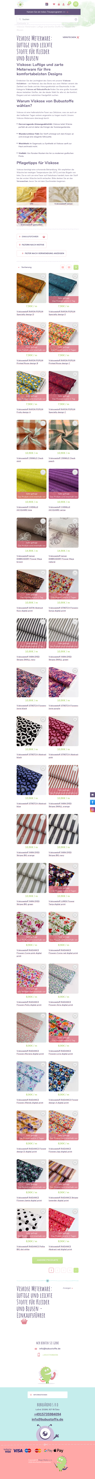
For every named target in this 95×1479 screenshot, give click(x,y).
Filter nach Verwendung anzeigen (43, 253)
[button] (37, 267)
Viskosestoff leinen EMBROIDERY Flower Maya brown (29, 559)
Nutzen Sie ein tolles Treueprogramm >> (47, 11)
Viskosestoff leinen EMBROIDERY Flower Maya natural (61, 559)
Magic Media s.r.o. (45, 1460)
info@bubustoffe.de (47, 1419)
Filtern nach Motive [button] (33, 244)
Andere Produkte (47, 1260)
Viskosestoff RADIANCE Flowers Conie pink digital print (29, 953)
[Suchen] (48, 19)
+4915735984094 (50, 1355)
